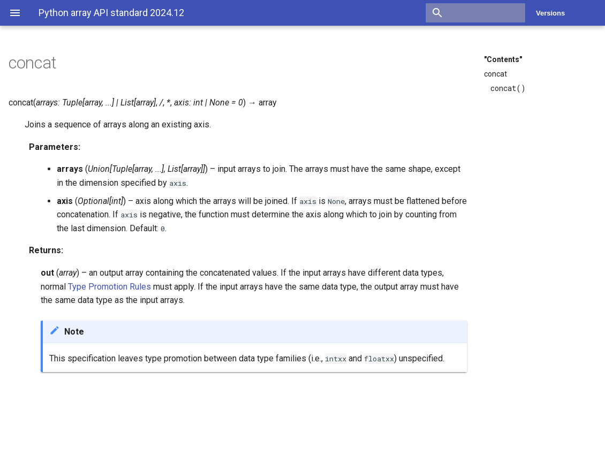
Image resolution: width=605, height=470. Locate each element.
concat (495, 74)
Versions (550, 13)
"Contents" (503, 59)
